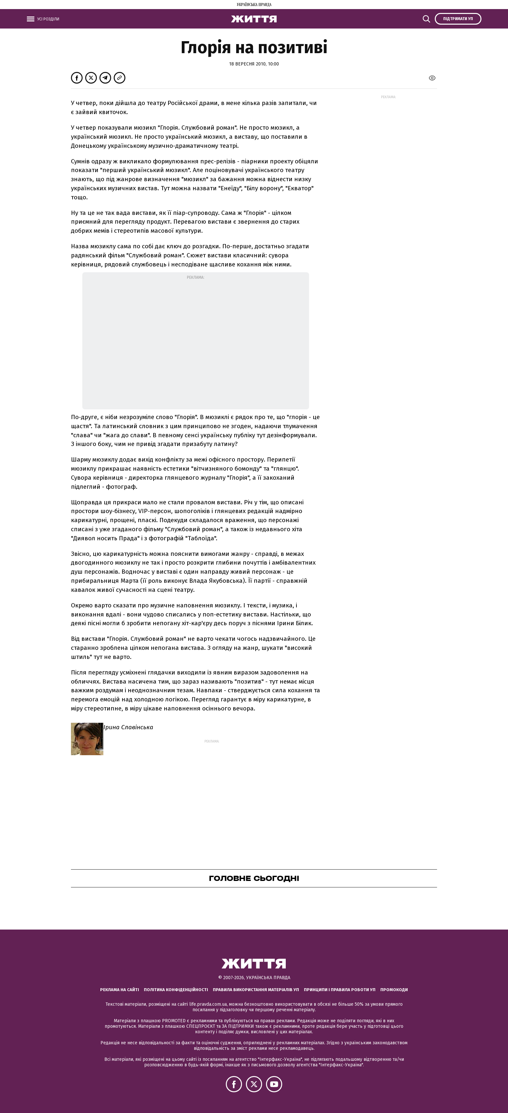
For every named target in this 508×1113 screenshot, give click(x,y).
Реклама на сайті (119, 989)
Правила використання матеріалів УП (256, 989)
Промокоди (394, 989)
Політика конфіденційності (176, 989)
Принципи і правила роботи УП (339, 989)
